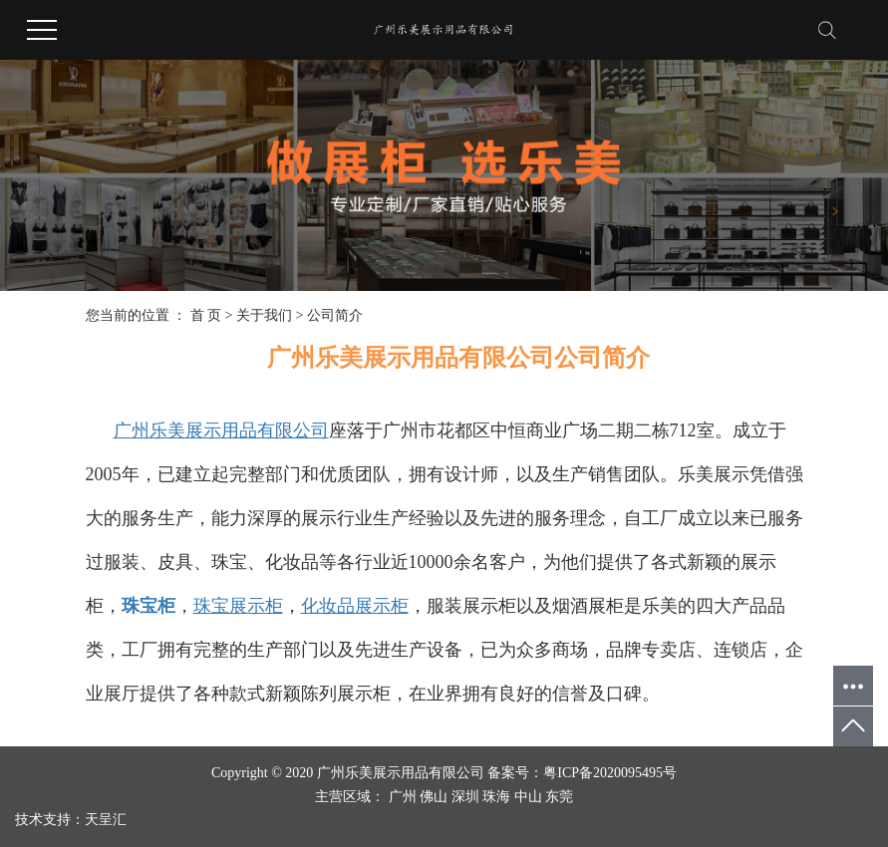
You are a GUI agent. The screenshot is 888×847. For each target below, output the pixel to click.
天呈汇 (106, 819)
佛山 (433, 796)
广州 (403, 796)
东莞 (559, 796)
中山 (528, 796)
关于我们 (264, 315)
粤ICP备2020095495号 (610, 772)
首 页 (206, 315)
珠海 (496, 796)
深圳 (465, 796)
